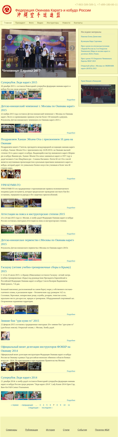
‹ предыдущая (27, 405)
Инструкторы (53, 23)
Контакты (78, 23)
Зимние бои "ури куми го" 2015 (20, 320)
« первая (14, 405)
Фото (31, 23)
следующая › (33, 408)
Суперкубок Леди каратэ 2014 (19, 377)
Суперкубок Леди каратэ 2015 (19, 82)
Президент (20, 23)
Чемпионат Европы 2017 (21, 70)
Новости (66, 23)
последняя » (47, 408)
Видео (40, 23)
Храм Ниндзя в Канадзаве (91, 81)
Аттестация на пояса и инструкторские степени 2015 (33, 214)
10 (64, 405)
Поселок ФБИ (102, 430)
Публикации (31, 430)
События (82, 430)
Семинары (11, 430)
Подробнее (71, 100)
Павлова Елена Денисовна (91, 37)
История (50, 430)
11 (69, 405)
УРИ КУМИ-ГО (10, 184)
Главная (8, 23)
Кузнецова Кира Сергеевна (91, 41)
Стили (66, 430)
